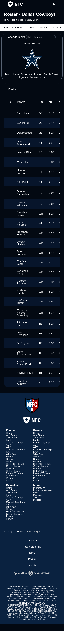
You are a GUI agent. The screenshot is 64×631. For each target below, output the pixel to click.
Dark (28, 531)
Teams (43, 27)
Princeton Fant (22, 323)
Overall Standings (13, 27)
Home (9, 433)
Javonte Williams (22, 203)
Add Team (11, 435)
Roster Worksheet (42, 490)
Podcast (37, 495)
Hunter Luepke (21, 171)
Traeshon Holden (22, 233)
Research (11, 478)
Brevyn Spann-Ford (24, 363)
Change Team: (32, 37)
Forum (9, 480)
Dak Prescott (24, 133)
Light (37, 531)
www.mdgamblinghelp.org (24, 613)
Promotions (39, 488)
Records (10, 468)
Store (36, 497)
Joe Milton (23, 123)
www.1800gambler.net (30, 615)
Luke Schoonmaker (25, 353)
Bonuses (11, 459)
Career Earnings (14, 466)
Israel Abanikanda (24, 142)
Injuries (23, 77)
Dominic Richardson (23, 192)
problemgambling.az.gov (19, 605)
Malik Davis (23, 162)
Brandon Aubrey (22, 382)
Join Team (11, 437)
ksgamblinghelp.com (42, 611)
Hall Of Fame (13, 471)
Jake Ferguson (22, 333)
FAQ (8, 452)
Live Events (12, 475)
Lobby (9, 440)
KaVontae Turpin (22, 301)
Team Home (12, 74)
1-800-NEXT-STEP (47, 605)
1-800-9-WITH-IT (45, 609)
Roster (38, 74)
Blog (35, 492)
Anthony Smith (22, 291)
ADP (31, 27)
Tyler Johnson (22, 252)
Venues (10, 456)
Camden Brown (22, 213)
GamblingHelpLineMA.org (44, 599)
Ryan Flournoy (22, 223)
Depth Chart (51, 74)
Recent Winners (14, 473)
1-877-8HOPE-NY (45, 601)
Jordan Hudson (21, 243)
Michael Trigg (25, 372)
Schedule (26, 74)
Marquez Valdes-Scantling (22, 312)
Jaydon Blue (24, 152)
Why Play (11, 454)
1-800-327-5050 (21, 601)
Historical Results (15, 463)
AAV (8, 447)
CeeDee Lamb (22, 262)
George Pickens (21, 282)
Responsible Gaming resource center (35, 586)
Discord (37, 499)
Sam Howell (24, 113)
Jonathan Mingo (22, 272)
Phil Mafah (23, 181)
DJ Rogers (23, 343)
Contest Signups (15, 442)
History (10, 461)
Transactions (37, 77)
